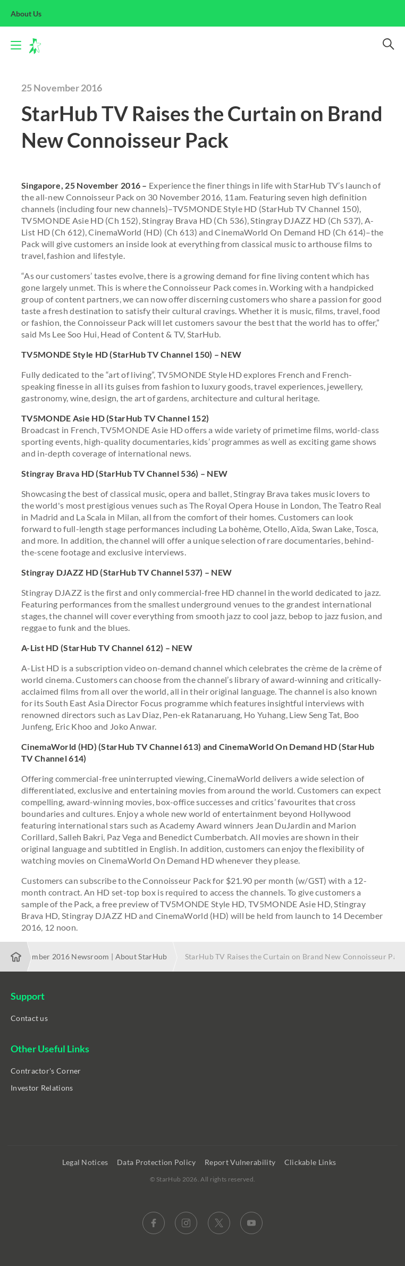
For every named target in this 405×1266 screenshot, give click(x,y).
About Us (32, 13)
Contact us (29, 1018)
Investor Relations (42, 1087)
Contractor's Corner (46, 1070)
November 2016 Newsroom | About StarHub (90, 956)
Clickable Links (311, 1162)
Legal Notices (86, 1162)
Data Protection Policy (157, 1162)
